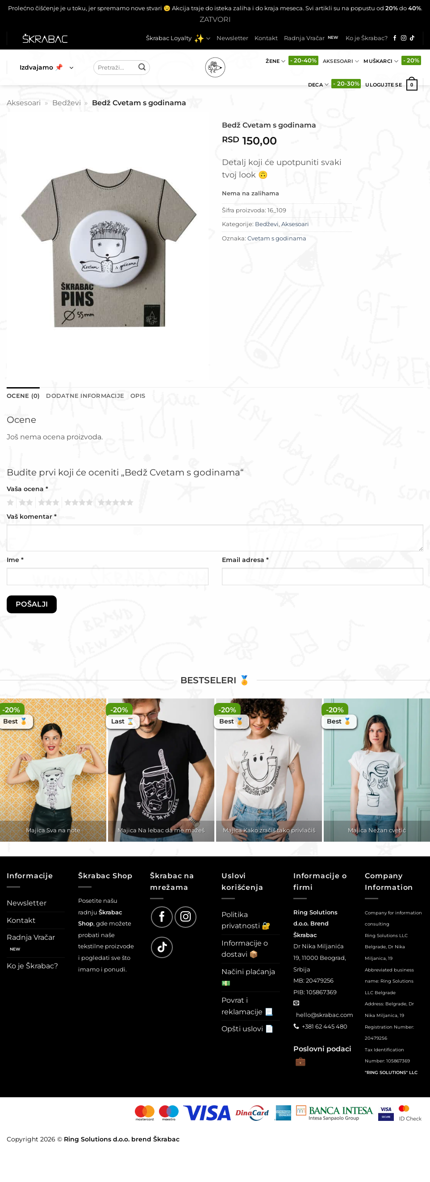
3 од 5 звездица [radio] (47, 502)
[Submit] (142, 67)
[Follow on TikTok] (412, 38)
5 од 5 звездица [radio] (114, 502)
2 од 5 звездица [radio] (24, 502)
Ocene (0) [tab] (23, 396)
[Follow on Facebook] (394, 38)
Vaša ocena (27, 489)
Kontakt (266, 38)
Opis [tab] (137, 396)
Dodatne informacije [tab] (85, 396)
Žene (275, 61)
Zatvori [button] (215, 19)
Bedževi (66, 103)
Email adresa (245, 560)
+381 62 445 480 (324, 1026)
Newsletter (232, 38)
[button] (46, 67)
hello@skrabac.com (324, 1014)
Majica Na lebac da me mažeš (161, 830)
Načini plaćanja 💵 (248, 977)
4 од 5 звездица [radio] (77, 502)
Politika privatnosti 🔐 (246, 920)
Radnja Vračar (304, 38)
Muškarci (380, 61)
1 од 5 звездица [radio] (9, 502)
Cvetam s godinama (276, 238)
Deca (318, 84)
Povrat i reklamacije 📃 (247, 1006)
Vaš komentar (32, 516)
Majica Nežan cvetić (377, 830)
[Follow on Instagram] (403, 38)
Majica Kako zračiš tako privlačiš (269, 830)
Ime (15, 560)
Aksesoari (341, 61)
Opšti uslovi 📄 (247, 1029)
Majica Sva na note (53, 830)
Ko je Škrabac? (367, 38)
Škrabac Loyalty (178, 38)
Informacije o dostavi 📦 (244, 949)
